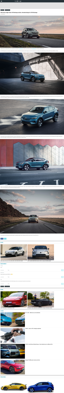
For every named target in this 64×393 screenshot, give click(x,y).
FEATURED (2, 310)
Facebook (2, 238)
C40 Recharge (21, 48)
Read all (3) (2, 286)
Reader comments (3, 263)
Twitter (5, 238)
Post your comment (7, 286)
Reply (62, 270)
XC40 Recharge (34, 48)
